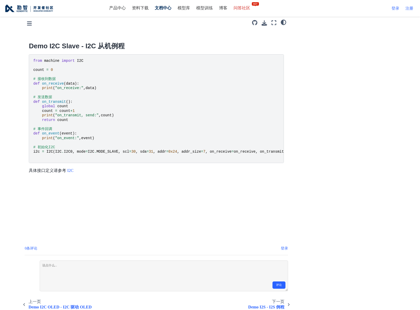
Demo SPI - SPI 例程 (47, 148)
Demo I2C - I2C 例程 (45, 41)
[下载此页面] (321, 23)
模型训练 (204, 8)
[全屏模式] (331, 23)
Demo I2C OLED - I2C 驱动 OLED (43, 54)
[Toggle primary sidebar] (87, 23)
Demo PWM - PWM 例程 (51, 138)
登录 (395, 8)
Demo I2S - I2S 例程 (44, 85)
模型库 (184, 8)
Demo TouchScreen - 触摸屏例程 (44, 181)
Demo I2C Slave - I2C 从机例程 (43, 71)
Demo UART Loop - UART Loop (40, 198)
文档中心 (163, 8)
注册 (409, 8)
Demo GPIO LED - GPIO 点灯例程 (43, 27)
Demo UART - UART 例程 (43, 215)
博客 (223, 8)
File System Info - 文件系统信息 (44, 286)
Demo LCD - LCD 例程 (47, 95)
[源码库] (312, 23)
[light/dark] (340, 22)
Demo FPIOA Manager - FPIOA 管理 (43, 249)
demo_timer (39, 168)
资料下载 (140, 8)
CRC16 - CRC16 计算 (48, 262)
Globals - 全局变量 (45, 299)
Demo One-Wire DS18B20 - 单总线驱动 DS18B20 (44, 125)
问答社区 (247, 8)
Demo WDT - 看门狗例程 (42, 232)
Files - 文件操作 (43, 272)
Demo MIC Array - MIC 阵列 (44, 108)
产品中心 (117, 8)
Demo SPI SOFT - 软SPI (50, 158)
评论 (336, 285)
